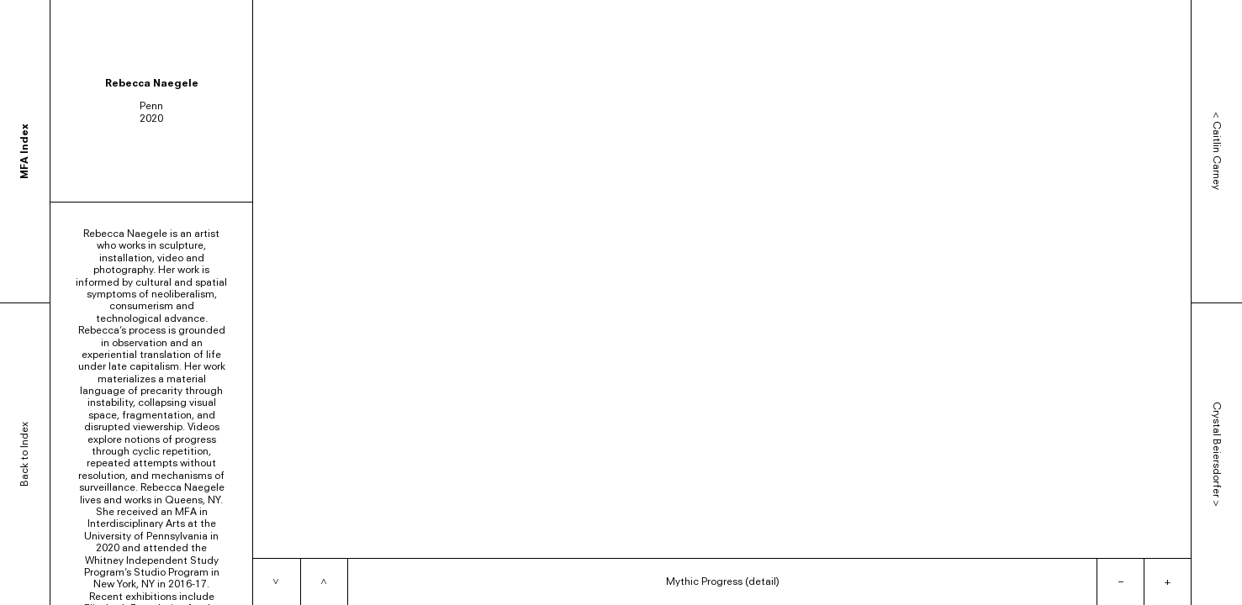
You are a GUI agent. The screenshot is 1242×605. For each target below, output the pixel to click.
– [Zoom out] (1120, 581)
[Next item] (276, 582)
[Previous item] (323, 582)
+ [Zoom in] (1168, 581)
